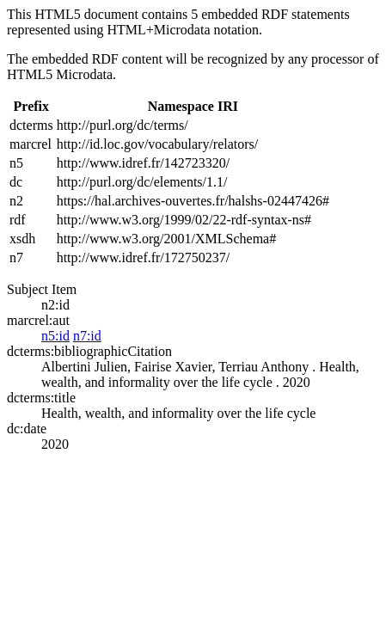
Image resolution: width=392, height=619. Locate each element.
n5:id (55, 335)
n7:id (87, 335)
